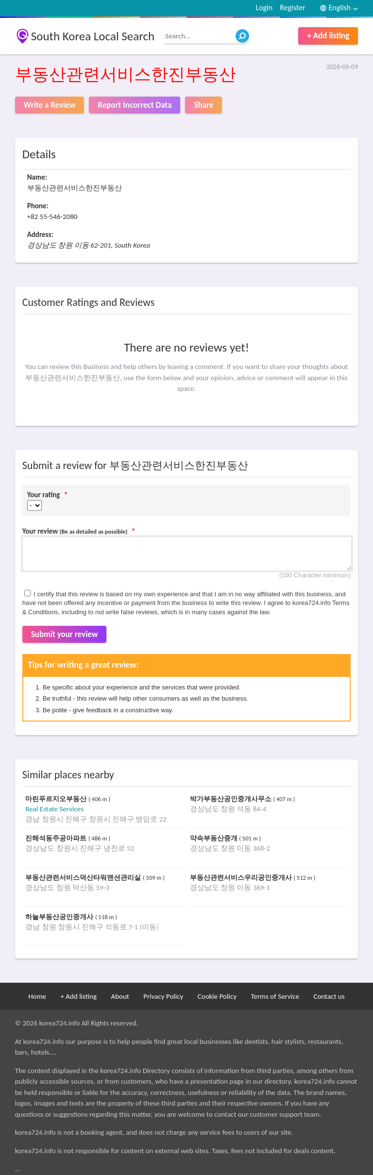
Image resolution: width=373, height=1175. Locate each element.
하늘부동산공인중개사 (60, 917)
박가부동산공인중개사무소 (231, 799)
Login (263, 7)
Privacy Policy (163, 996)
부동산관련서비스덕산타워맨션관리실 (84, 877)
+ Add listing (328, 36)
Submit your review (64, 634)
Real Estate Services (54, 809)
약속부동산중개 (214, 838)
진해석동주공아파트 (56, 838)
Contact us (328, 996)
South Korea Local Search (93, 36)
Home (37, 996)
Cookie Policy (217, 996)
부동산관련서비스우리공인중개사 (242, 877)
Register (292, 7)
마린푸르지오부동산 (56, 799)
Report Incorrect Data (134, 105)
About (120, 996)
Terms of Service (275, 996)
